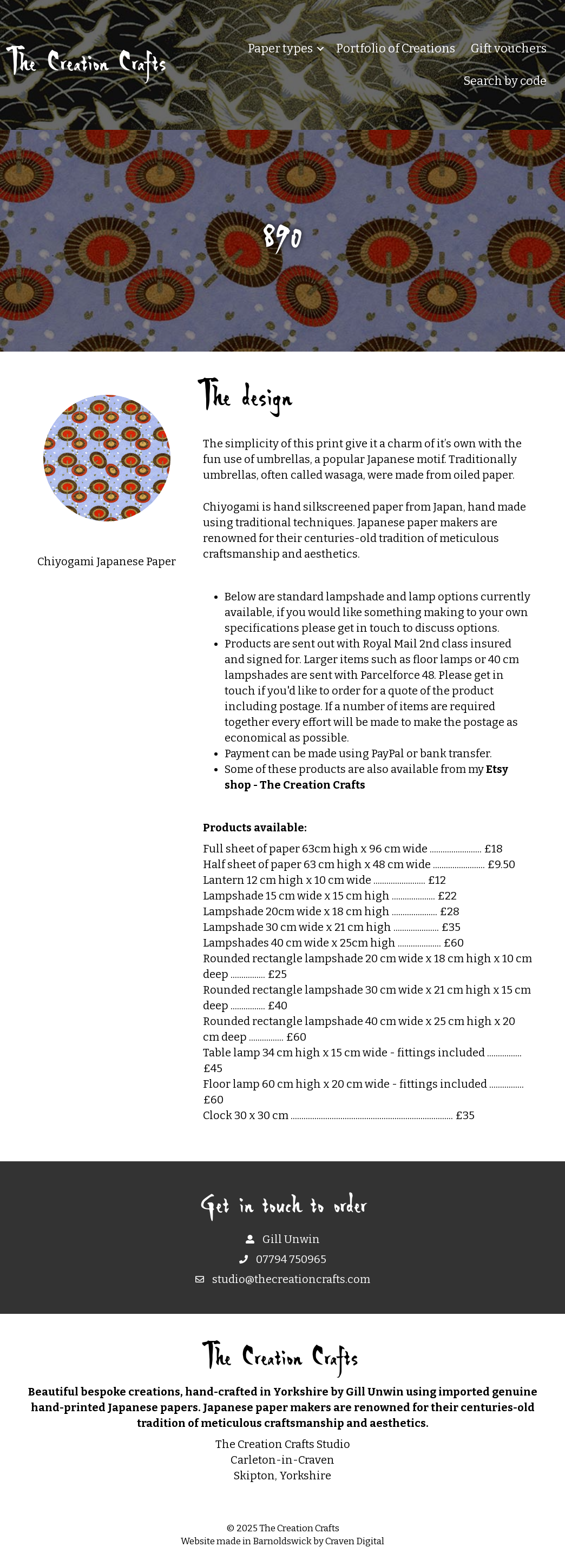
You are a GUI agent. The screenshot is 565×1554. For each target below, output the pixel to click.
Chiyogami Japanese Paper (106, 561)
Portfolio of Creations (395, 48)
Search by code (505, 81)
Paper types (280, 48)
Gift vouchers (509, 48)
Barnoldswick (282, 1541)
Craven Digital (354, 1541)
